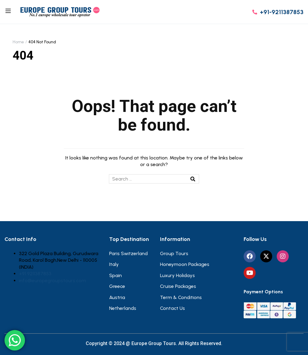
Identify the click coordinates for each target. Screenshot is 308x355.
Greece (117, 286)
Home (18, 42)
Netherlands (122, 308)
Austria (117, 297)
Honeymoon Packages (184, 264)
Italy (114, 264)
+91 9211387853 (35, 273)
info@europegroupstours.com (52, 280)
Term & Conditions (181, 297)
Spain (115, 275)
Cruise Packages (178, 286)
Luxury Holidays (177, 275)
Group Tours (174, 253)
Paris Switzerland (128, 253)
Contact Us (172, 308)
